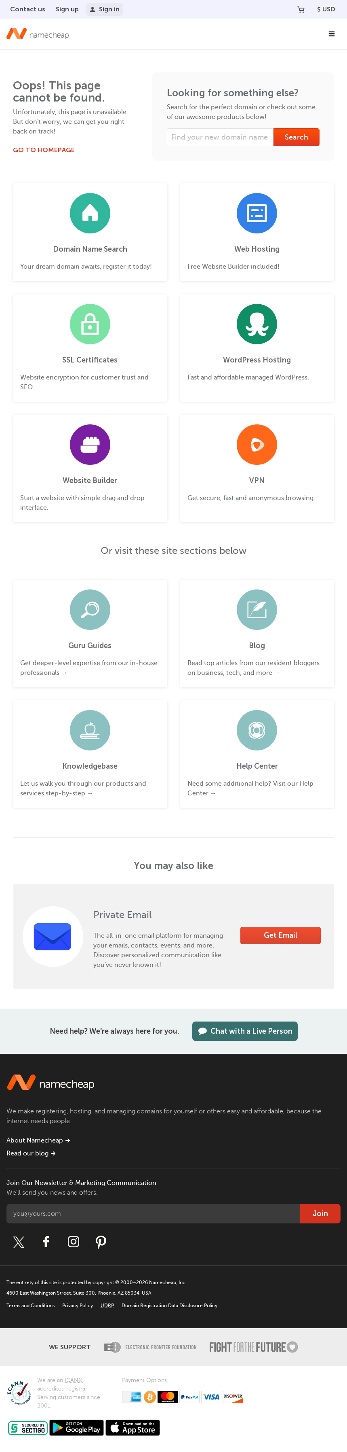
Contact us (27, 9)
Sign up (67, 9)
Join (320, 1213)
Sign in (104, 9)
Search (296, 137)
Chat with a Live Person (245, 1031)
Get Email (280, 935)
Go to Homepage (44, 150)
